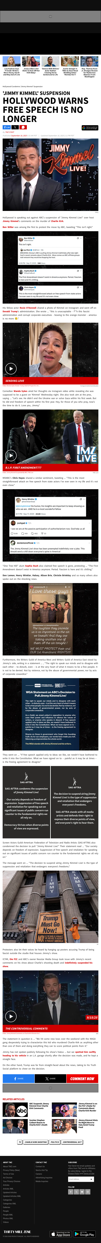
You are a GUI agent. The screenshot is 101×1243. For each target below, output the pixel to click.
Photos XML (8, 1218)
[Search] (97, 51)
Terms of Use (8, 1174)
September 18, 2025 (19, 135)
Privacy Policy (73, 1173)
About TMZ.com (9, 1166)
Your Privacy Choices (11, 1181)
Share (18, 1078)
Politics (55, 1142)
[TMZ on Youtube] (17, 37)
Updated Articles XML (12, 1196)
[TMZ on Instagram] (23, 37)
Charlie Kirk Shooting (36, 1142)
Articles (6, 1185)
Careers (39, 1174)
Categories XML (9, 1204)
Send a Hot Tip (42, 1170)
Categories (7, 1200)
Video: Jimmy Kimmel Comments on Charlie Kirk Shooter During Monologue (22, 1033)
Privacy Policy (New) (11, 1170)
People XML (8, 1215)
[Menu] (3, 51)
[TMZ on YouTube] (82, 1191)
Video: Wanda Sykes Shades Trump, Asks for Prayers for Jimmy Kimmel (22, 386)
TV (20, 1142)
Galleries (6, 1207)
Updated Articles (10, 1192)
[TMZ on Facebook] (4, 37)
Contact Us (40, 1166)
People (6, 1211)
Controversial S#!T (72, 1142)
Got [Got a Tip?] (9, 44)
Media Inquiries (42, 1181)
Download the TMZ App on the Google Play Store (84, 1234)
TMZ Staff (9, 132)
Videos (6, 1222)
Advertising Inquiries (44, 1178)
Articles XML (8, 1189)
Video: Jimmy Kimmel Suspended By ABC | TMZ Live (18, 472)
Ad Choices (7, 1178)
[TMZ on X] (10, 37)
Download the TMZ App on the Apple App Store (61, 1234)
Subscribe (91, 1179)
